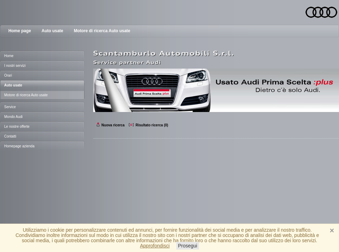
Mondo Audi (13, 117)
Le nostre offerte (17, 126)
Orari (8, 75)
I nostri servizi (14, 66)
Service (10, 107)
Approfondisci (155, 245)
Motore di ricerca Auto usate (102, 30)
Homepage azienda (19, 146)
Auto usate (52, 30)
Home (9, 56)
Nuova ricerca (111, 125)
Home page (19, 30)
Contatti (10, 136)
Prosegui (187, 245)
